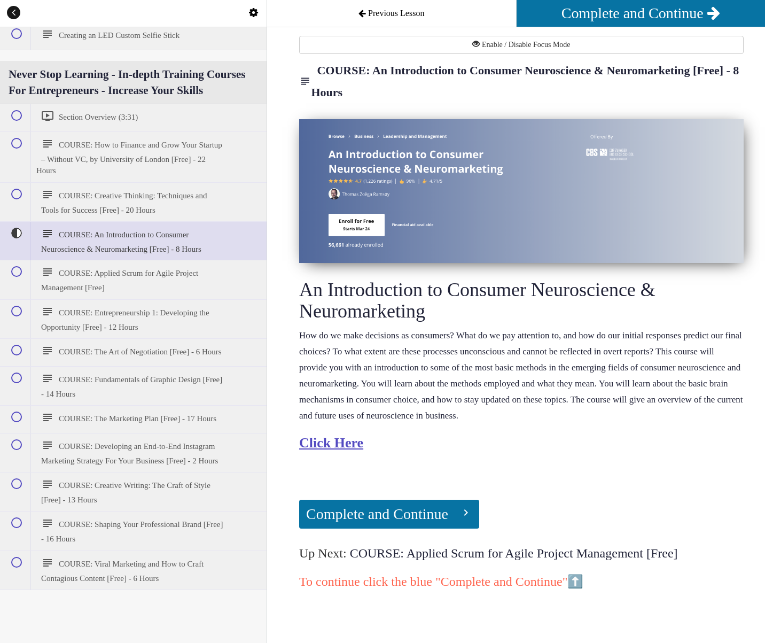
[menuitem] (253, 13)
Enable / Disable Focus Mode (521, 44)
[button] (13, 13)
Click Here (331, 443)
